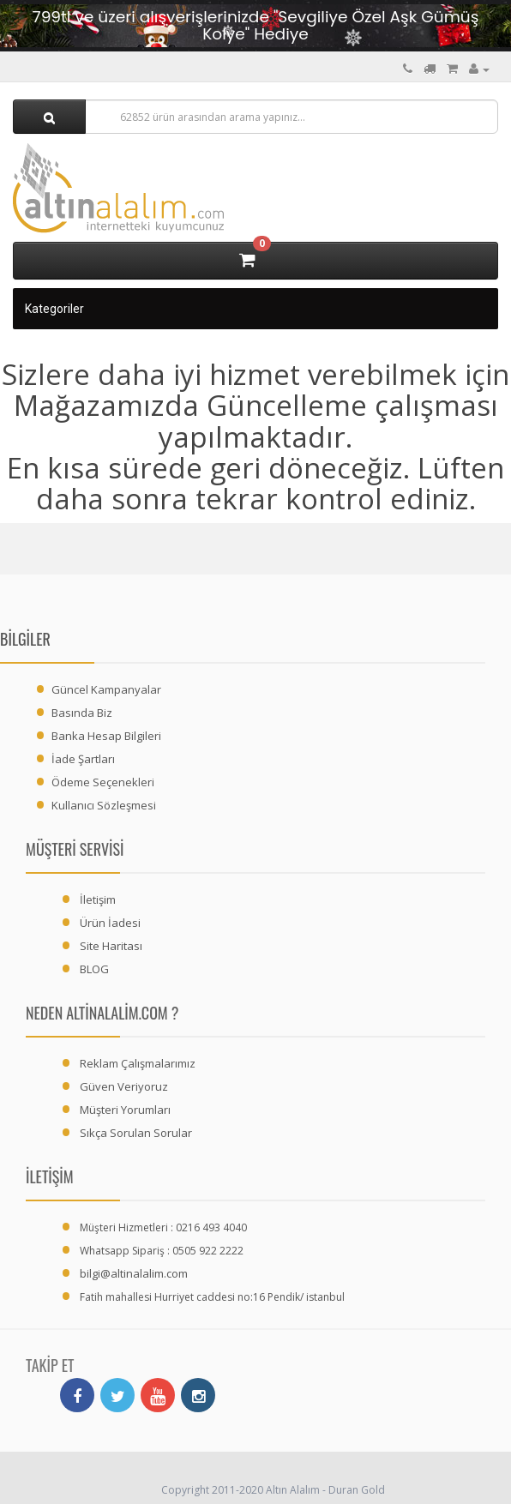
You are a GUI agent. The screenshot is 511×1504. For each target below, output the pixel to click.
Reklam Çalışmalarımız (137, 1063)
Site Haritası (111, 946)
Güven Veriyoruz (124, 1086)
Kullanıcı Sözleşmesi (103, 805)
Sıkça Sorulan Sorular (136, 1132)
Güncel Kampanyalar (106, 689)
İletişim (98, 899)
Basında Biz (81, 712)
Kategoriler (54, 309)
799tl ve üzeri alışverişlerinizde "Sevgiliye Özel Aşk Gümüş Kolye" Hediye (256, 26)
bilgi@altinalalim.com (134, 1273)
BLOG (94, 969)
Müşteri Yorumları (125, 1109)
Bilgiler (25, 639)
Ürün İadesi (110, 922)
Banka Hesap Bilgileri (106, 735)
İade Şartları (83, 759)
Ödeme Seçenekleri (102, 782)
